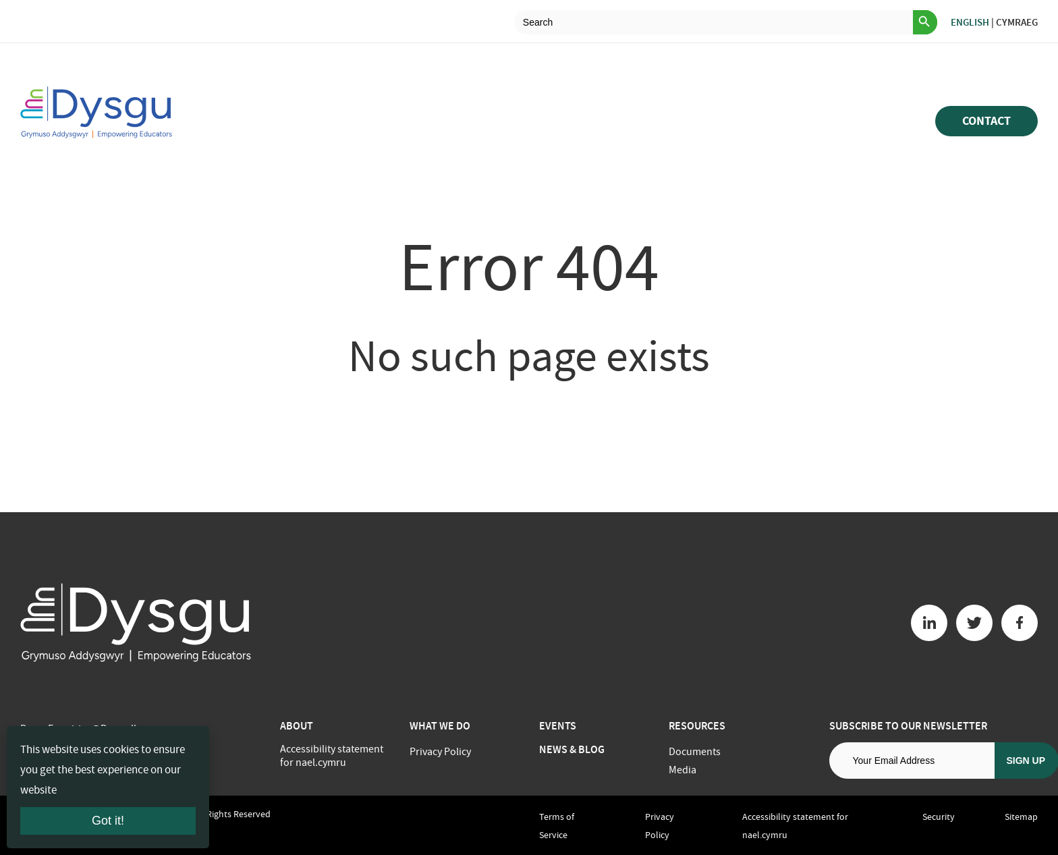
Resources (697, 726)
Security (938, 816)
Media (682, 770)
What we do (440, 726)
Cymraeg (1017, 22)
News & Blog (572, 749)
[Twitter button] (974, 623)
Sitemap (1021, 816)
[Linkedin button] (929, 623)
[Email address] (912, 760)
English (970, 22)
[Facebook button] (1019, 623)
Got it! (108, 820)
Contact (986, 121)
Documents (695, 752)
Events (557, 726)
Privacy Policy (440, 752)
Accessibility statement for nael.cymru (331, 755)
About (296, 726)
